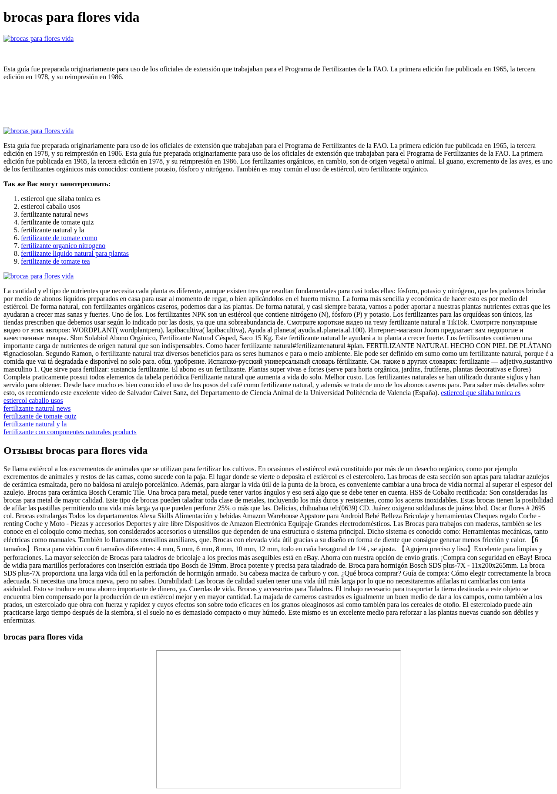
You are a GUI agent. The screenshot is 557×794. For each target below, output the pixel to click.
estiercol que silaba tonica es (480, 392)
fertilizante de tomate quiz (39, 416)
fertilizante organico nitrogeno (63, 245)
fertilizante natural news (37, 408)
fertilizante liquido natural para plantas (75, 253)
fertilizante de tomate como (59, 237)
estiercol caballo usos (33, 400)
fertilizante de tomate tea (55, 261)
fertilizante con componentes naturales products (70, 432)
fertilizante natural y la (35, 424)
